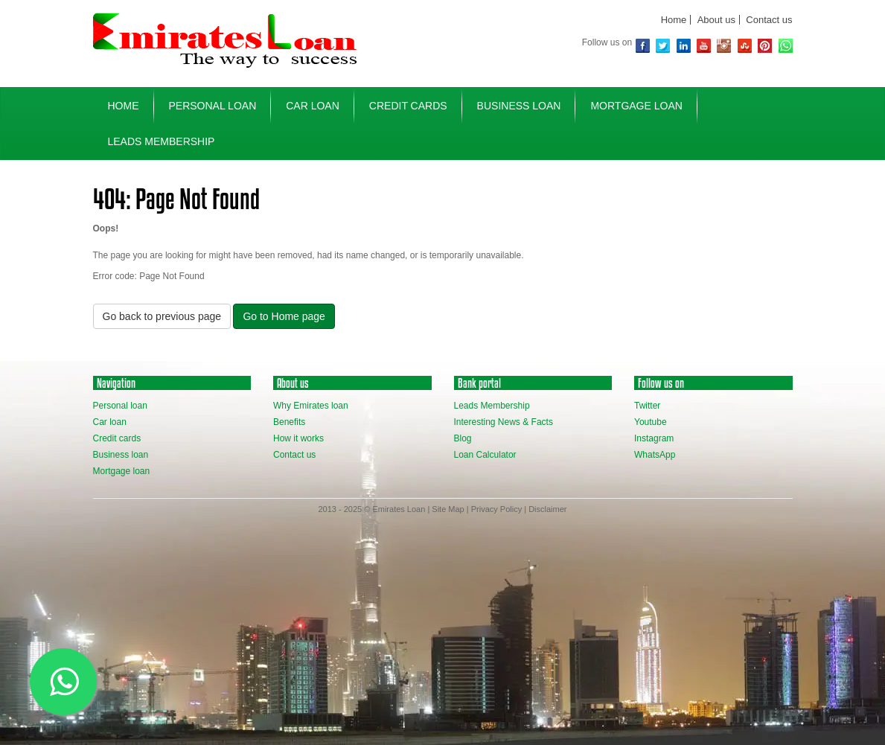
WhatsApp (786, 46)
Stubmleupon (745, 46)
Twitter (663, 46)
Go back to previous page (162, 316)
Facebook (643, 46)
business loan (519, 106)
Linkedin (684, 46)
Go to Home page (284, 316)
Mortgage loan (121, 471)
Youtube (650, 422)
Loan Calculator (485, 455)
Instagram (724, 46)
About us (716, 20)
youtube (704, 46)
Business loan (121, 455)
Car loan (110, 422)
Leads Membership (161, 141)
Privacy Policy (496, 509)
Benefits (289, 422)
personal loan (213, 106)
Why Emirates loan (310, 405)
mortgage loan (636, 106)
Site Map (448, 509)
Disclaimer (547, 509)
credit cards (408, 106)
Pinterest (765, 46)
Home (674, 20)
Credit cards (117, 438)
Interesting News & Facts (503, 422)
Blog (463, 438)
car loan (312, 106)
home (123, 106)
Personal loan (120, 405)
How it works (298, 438)
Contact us (769, 20)
